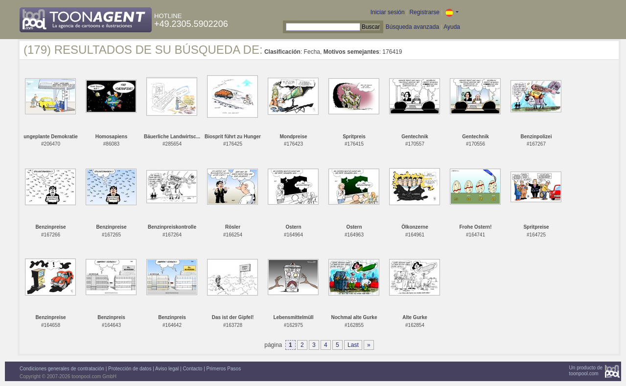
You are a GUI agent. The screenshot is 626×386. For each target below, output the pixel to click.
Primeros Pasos (224, 368)
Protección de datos (129, 368)
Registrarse (424, 12)
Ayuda (451, 26)
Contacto (192, 368)
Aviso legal (167, 368)
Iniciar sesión (388, 12)
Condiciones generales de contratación (62, 368)
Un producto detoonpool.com (586, 370)
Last (353, 345)
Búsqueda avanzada (412, 26)
